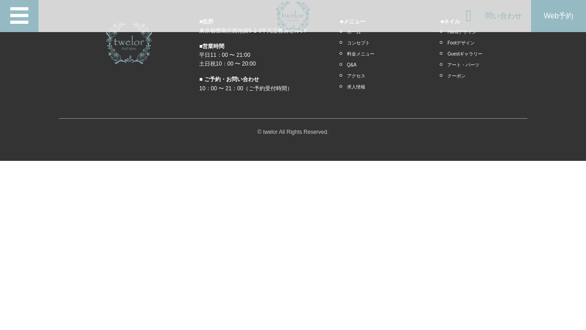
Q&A (352, 64)
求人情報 (356, 86)
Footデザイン (461, 42)
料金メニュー (360, 53)
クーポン (456, 75)
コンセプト (358, 42)
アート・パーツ (463, 64)
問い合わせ (503, 16)
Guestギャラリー (465, 53)
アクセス (356, 75)
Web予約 (559, 16)
